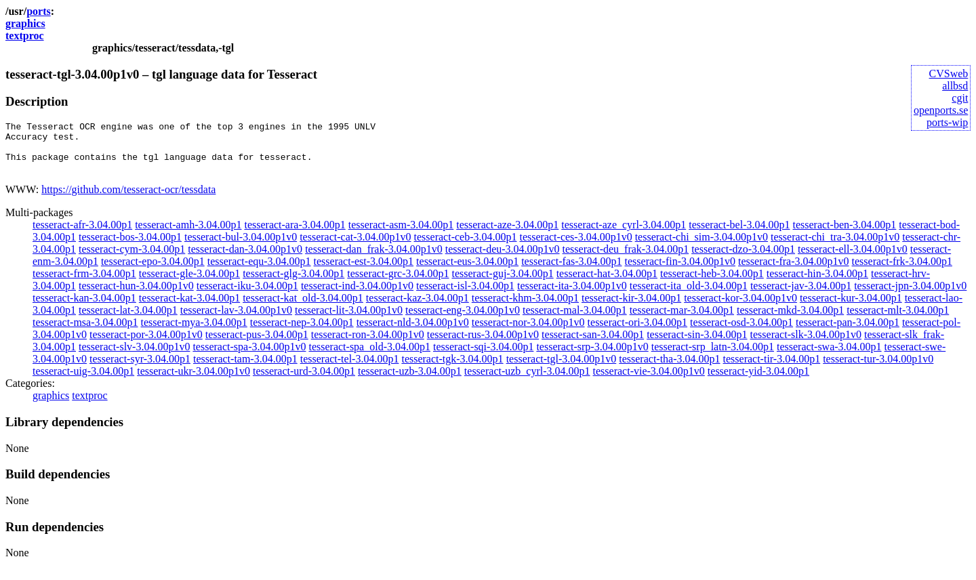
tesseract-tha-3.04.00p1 (669, 369)
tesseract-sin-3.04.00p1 (697, 344)
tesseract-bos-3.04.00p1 (130, 247)
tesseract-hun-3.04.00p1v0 (136, 296)
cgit (960, 98)
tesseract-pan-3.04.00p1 (847, 332)
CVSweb (949, 73)
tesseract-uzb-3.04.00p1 (410, 381)
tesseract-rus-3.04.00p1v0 (483, 344)
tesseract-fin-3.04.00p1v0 (680, 271)
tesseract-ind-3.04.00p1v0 (357, 296)
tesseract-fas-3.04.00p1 (571, 271)
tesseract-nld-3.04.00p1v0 (413, 332)
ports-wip (947, 122)
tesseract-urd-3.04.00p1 (304, 381)
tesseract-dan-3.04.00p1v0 (245, 259)
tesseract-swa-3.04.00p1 (829, 356)
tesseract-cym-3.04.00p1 (132, 259)
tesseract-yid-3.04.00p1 (758, 381)
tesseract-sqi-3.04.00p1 (483, 356)
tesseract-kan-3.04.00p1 (84, 308)
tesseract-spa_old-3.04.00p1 (369, 356)
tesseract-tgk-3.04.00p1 (452, 369)
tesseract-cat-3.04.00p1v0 (355, 247)
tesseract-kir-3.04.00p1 (631, 308)
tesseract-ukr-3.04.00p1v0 (193, 381)
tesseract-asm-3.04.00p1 (401, 235)
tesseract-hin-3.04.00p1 (817, 283)
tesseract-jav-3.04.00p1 (800, 296)
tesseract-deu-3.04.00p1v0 (502, 259)
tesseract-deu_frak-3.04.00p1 (626, 259)
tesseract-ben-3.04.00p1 (844, 235)
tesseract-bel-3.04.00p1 (739, 235)
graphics (25, 23)
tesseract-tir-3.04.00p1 (772, 369)
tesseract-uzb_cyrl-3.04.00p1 (527, 381)
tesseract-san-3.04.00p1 (593, 344)
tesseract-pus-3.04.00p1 (256, 344)
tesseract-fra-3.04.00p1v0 (793, 271)
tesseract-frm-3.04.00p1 (84, 283)
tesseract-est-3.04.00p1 (364, 271)
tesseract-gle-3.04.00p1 (189, 283)
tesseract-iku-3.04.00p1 (247, 296)
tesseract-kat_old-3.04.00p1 (303, 308)
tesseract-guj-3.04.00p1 (502, 283)
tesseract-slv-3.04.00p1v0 (134, 356)
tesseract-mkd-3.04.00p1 (790, 320)
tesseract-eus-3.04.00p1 (467, 271)
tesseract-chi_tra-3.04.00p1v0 (835, 247)
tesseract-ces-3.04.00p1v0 (575, 247)
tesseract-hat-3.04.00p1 (606, 283)
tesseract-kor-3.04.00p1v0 (740, 308)
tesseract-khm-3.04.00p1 (525, 308)
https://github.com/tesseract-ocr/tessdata (128, 199)
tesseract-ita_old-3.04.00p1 (689, 296)
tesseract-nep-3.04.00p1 (302, 332)
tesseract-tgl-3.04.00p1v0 (561, 369)
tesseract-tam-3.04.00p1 (245, 369)
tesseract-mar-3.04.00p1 (682, 320)
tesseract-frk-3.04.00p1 (902, 271)
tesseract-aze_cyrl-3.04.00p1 (623, 235)
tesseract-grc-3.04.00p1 (398, 283)
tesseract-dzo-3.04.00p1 (743, 259)
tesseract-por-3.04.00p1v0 (146, 344)
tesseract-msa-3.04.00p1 (85, 332)
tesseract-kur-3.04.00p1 (851, 308)
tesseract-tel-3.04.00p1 (349, 369)
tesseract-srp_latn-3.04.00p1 (712, 356)
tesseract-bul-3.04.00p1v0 (240, 247)
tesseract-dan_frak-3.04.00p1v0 (374, 259)
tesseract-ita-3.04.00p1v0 (572, 296)
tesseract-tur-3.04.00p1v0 (878, 369)
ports (38, 11)
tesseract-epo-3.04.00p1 (153, 271)
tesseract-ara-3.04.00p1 (294, 235)
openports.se (941, 110)
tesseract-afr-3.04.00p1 (82, 235)
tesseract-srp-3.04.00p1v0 (592, 356)
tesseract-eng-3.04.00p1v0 (462, 320)
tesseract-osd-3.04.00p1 (741, 332)
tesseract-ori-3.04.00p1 (638, 332)
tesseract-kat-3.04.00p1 (189, 308)
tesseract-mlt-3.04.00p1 (898, 320)
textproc (24, 35)
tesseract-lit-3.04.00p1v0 (349, 320)
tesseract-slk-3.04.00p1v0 (805, 344)
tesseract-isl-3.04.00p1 (465, 296)
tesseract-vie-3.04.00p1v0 (649, 381)
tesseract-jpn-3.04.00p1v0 (910, 296)
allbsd (955, 85)
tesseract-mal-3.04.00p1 (575, 320)
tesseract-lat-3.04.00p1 (128, 320)
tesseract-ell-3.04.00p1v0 (853, 259)
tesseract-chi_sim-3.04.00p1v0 (701, 247)
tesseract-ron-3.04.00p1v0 (367, 344)
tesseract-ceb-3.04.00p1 (465, 247)
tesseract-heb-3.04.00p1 (712, 283)
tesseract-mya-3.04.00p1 (194, 332)
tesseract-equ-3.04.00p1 (259, 271)
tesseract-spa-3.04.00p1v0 (249, 356)
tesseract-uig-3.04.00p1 (83, 381)
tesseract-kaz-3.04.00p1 (417, 308)
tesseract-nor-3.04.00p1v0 (528, 332)
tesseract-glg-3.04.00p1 (293, 283)
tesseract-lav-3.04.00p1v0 (236, 320)
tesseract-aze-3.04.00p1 (507, 235)
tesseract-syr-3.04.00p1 (139, 369)
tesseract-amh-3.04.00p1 (188, 235)
